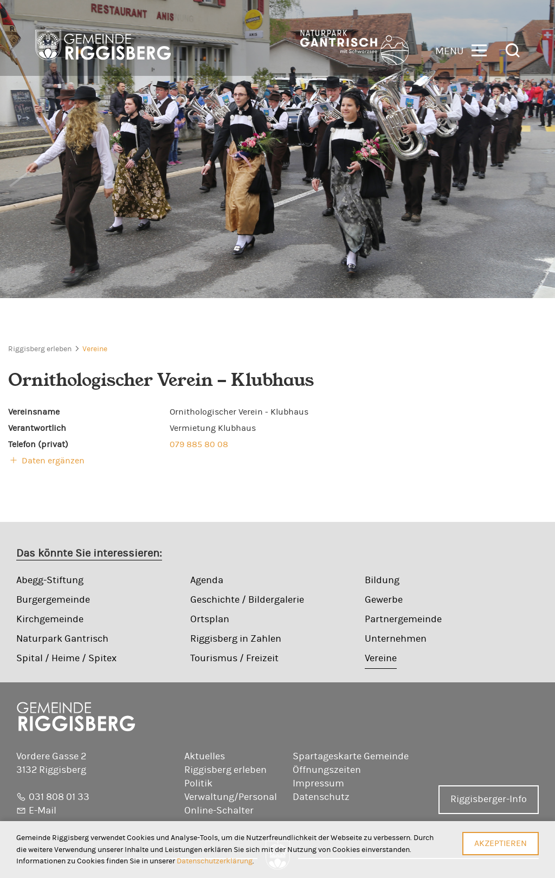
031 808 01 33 (59, 797)
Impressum (318, 783)
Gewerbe (384, 600)
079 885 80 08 (199, 444)
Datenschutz (321, 797)
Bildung (382, 580)
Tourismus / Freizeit (234, 658)
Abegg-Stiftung (49, 580)
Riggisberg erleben (40, 349)
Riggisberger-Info (488, 799)
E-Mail (42, 810)
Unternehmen (396, 639)
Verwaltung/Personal (230, 797)
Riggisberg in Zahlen (235, 639)
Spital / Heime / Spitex (66, 658)
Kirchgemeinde (49, 619)
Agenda (206, 580)
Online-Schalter (219, 810)
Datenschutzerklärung (215, 861)
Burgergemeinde (53, 600)
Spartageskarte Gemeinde (351, 756)
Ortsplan (209, 619)
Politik (198, 783)
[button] (461, 50)
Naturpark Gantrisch (62, 639)
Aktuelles (204, 756)
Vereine (94, 349)
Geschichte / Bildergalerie (247, 600)
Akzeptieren (500, 843)
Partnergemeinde (403, 619)
